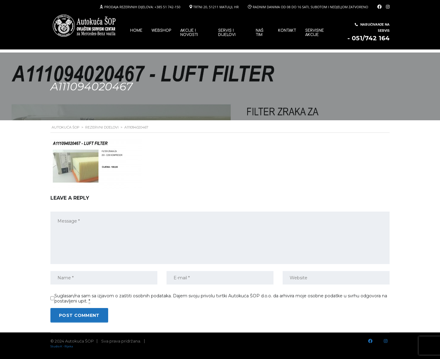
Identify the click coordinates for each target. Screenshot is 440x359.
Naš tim (259, 32)
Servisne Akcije (314, 32)
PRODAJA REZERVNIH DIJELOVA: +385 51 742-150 (142, 7)
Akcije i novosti (189, 32)
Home (136, 30)
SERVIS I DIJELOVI (227, 32)
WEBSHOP (161, 30)
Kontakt (287, 30)
